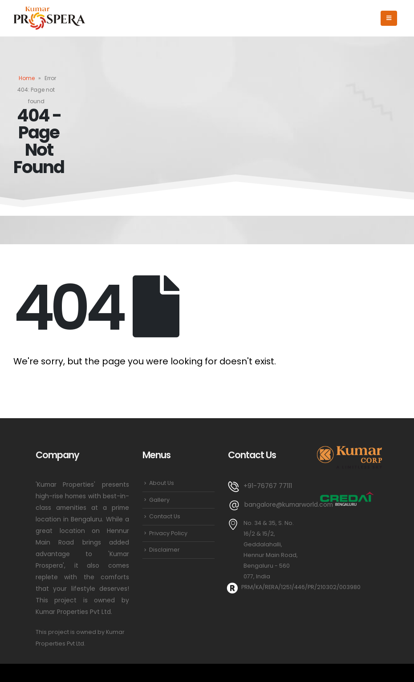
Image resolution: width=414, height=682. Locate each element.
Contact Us (164, 516)
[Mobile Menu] (389, 18)
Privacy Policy (168, 533)
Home (27, 78)
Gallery (159, 500)
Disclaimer (164, 549)
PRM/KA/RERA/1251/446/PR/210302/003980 (301, 587)
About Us (161, 483)
